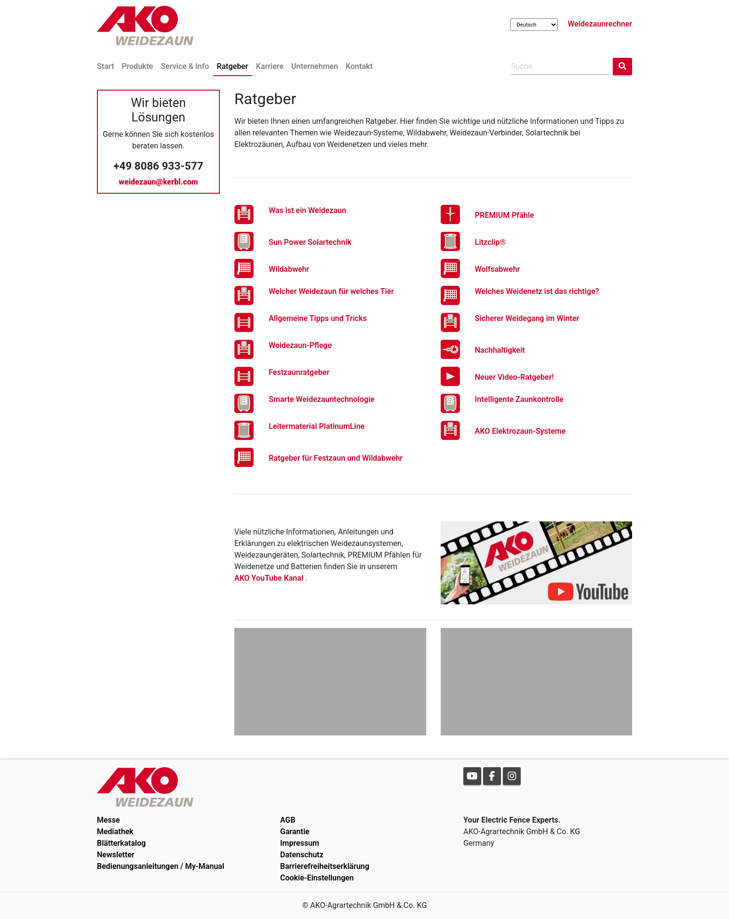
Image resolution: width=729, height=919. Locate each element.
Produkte (137, 66)
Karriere (270, 66)
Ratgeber (232, 66)
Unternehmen (314, 66)
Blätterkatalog (121, 843)
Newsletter (116, 854)
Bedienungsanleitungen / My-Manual (160, 866)
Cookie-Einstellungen (317, 877)
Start (105, 66)
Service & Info (185, 66)
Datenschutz (302, 854)
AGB (288, 820)
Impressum (299, 843)
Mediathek (115, 831)
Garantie (295, 831)
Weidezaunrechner (599, 23)
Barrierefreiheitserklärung (324, 866)
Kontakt (359, 66)
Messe (108, 820)
